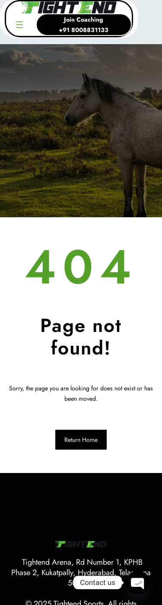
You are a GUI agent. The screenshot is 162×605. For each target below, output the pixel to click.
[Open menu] (19, 24)
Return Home (81, 439)
